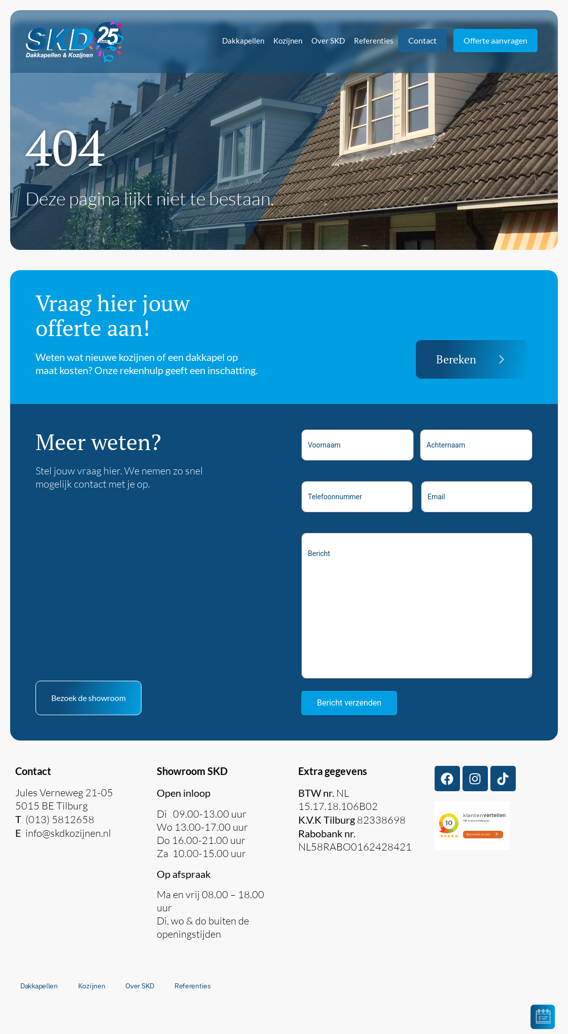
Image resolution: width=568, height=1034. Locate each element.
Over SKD (328, 40)
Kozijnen (287, 40)
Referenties (374, 40)
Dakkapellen (243, 40)
